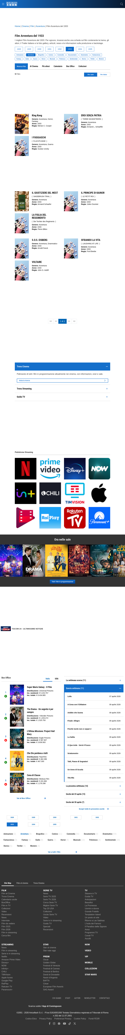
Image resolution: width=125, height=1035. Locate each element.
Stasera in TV (91, 893)
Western (101, 59)
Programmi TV (91, 932)
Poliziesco (62, 59)
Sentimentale (74, 59)
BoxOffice (6, 902)
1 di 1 (62, 321)
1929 (29, 49)
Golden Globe (49, 963)
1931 (49, 49)
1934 (80, 49)
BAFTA (46, 981)
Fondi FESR (94, 1019)
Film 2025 (6, 926)
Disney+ (5, 963)
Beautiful (89, 902)
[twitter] (74, 1024)
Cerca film (6, 935)
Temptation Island (93, 914)
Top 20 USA (48, 908)
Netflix (4, 957)
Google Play (7, 981)
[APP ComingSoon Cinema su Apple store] (70, 1006)
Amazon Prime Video (11, 960)
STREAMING (8, 944)
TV (86, 890)
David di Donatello (51, 975)
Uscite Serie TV (50, 914)
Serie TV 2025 (49, 896)
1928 (19, 49)
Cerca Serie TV (50, 902)
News (4, 917)
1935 (90, 49)
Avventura (31, 55)
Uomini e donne (92, 908)
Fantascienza (96, 55)
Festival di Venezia (51, 966)
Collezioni (6, 908)
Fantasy (18, 59)
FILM (4, 890)
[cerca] (121, 4)
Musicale (52, 59)
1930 (39, 49)
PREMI (46, 957)
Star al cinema (49, 947)
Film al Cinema (8, 893)
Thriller (92, 59)
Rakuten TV (7, 987)
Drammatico (84, 55)
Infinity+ (5, 969)
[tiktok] (70, 1024)
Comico (51, 55)
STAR (45, 944)
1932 (60, 49)
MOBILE (89, 963)
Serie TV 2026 (49, 899)
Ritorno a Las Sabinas (95, 920)
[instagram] (54, 1024)
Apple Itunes (7, 978)
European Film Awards (53, 987)
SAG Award (48, 990)
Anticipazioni (90, 899)
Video (4, 911)
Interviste (6, 920)
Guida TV (47, 923)
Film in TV (6, 905)
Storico (84, 59)
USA (56, 678)
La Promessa (91, 905)
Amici (87, 929)
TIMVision (6, 975)
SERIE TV (47, 890)
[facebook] (49, 1024)
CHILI (4, 972)
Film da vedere (8, 923)
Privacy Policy (45, 1019)
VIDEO (88, 951)
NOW (4, 966)
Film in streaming (9, 932)
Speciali (46, 926)
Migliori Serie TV (50, 905)
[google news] (59, 1024)
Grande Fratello (92, 911)
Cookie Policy (80, 1019)
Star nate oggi (49, 951)
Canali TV (89, 935)
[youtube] (64, 1024)
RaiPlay (5, 984)
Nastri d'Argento (50, 978)
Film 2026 (6, 929)
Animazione (19, 55)
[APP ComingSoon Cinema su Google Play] (88, 1006)
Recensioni (6, 914)
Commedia (60, 55)
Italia (48, 678)
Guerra (35, 59)
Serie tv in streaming (52, 920)
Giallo (27, 59)
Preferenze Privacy (62, 1019)
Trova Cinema (8, 896)
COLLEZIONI (91, 969)
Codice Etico (31, 1019)
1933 (70, 49)
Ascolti (88, 938)
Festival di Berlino (51, 972)
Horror (43, 59)
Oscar (46, 960)
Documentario (72, 55)
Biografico (41, 55)
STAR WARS (91, 975)
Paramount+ (7, 990)
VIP (86, 957)
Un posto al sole (92, 917)
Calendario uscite (9, 899)
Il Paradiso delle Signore (96, 926)
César (46, 984)
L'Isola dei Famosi (93, 923)
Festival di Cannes (51, 969)
